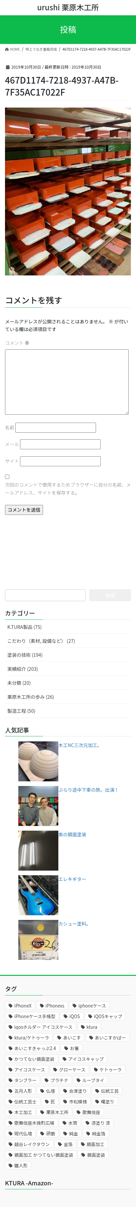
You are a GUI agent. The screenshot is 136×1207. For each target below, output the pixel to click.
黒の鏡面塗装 (72, 834)
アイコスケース (29, 1069)
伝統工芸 (110, 1091)
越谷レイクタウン (32, 1144)
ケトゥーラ (111, 1069)
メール (12, 444)
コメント (17, 342)
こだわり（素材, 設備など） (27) (41, 640)
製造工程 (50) (21, 710)
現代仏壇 (23, 1133)
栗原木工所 (57, 1112)
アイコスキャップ (86, 1059)
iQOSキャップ (108, 1016)
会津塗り (78, 1091)
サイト (12, 461)
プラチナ (59, 1080)
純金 (73, 1133)
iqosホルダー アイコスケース (43, 1027)
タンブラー (25, 1080)
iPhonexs (55, 1006)
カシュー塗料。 (74, 923)
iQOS (74, 1016)
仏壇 (50, 1091)
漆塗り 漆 (100, 1123)
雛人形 (21, 1165)
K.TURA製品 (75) (24, 626)
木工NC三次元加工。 (80, 745)
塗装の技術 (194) (25, 654)
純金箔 (98, 1133)
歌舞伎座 (91, 1112)
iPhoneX (22, 1006)
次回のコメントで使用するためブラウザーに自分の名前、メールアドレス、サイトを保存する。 (68, 488)
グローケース (72, 1069)
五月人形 (23, 1091)
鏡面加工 (95, 1144)
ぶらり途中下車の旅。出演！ (88, 789)
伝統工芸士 (25, 1101)
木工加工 (23, 1112)
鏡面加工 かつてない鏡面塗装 (43, 1155)
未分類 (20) (19, 682)
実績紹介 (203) (22, 668)
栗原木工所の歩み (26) (30, 696)
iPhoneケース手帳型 (34, 1016)
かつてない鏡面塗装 (34, 1059)
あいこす (72, 1037)
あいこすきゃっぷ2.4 (35, 1048)
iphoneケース (92, 1006)
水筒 (72, 1123)
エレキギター (72, 879)
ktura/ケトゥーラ (31, 1037)
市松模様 (78, 1101)
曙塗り (107, 1101)
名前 (9, 427)
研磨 (50, 1133)
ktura (92, 1027)
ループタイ (93, 1080)
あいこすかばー (110, 1037)
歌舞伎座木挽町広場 (34, 1123)
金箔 (68, 1144)
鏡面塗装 (96, 1155)
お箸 (74, 1048)
